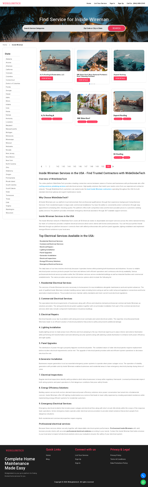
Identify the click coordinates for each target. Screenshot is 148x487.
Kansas (8, 115)
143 (63, 166)
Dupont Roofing (117, 87)
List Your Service (100, 3)
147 (85, 166)
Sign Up (121, 3)
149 (97, 166)
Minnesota (9, 136)
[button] (144, 67)
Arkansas (9, 66)
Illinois (8, 101)
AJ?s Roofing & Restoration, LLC (50, 87)
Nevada (8, 150)
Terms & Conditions (118, 459)
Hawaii (8, 94)
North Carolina (11, 164)
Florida (8, 87)
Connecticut (10, 80)
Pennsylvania (10, 178)
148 (91, 166)
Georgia (8, 90)
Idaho (8, 97)
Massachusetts (11, 129)
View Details (46, 78)
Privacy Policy (115, 455)
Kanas (8, 111)
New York (9, 160)
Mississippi (10, 139)
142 (57, 166)
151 (108, 166)
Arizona (8, 62)
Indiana (8, 104)
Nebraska (9, 146)
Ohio (7, 167)
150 (102, 166)
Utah (7, 202)
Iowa (7, 108)
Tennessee (10, 195)
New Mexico (10, 157)
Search (117, 28)
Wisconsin (9, 213)
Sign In (112, 3)
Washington (10, 209)
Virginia (8, 206)
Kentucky (9, 118)
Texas (8, 199)
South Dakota (10, 188)
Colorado (9, 73)
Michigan (9, 132)
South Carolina (11, 185)
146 (80, 166)
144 (69, 166)
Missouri (9, 143)
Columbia (9, 76)
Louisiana (9, 122)
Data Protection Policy (119, 463)
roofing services (45, 186)
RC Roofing (115, 126)
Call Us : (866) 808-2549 (136, 3)
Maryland (9, 125)
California (9, 69)
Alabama (9, 59)
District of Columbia (13, 83)
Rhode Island (10, 181)
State (8, 192)
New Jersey (10, 153)
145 (74, 166)
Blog (48, 459)
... (53, 166)
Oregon (8, 174)
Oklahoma (9, 171)
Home (89, 3)
